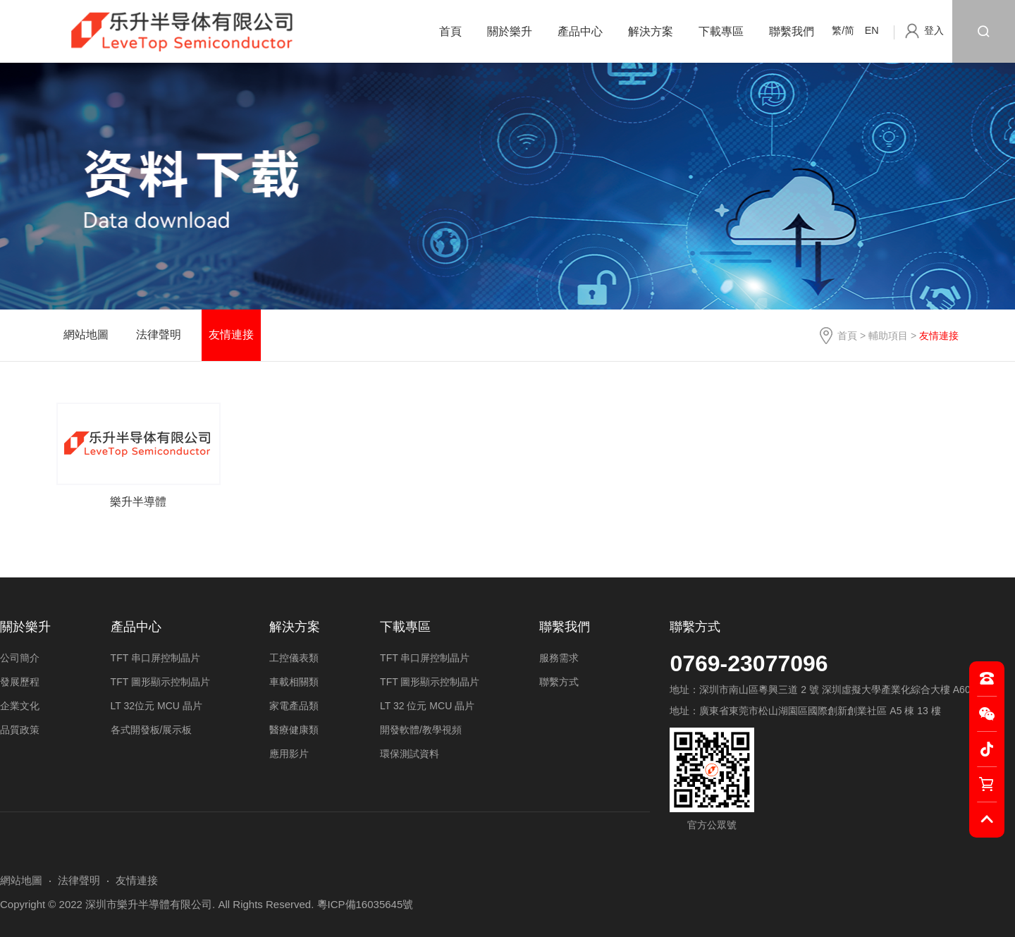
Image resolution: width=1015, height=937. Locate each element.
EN (872, 30)
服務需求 (559, 657)
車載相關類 (294, 681)
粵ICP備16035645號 (365, 904)
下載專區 (721, 31)
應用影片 (289, 753)
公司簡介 (19, 657)
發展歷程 (19, 681)
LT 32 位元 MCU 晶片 (427, 705)
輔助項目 (888, 335)
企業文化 (19, 705)
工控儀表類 (294, 657)
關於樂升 (509, 31)
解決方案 (650, 31)
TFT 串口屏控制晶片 (155, 657)
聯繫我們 (791, 31)
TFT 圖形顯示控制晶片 (160, 681)
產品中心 (580, 31)
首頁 (450, 31)
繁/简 (843, 30)
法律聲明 (158, 335)
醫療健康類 (294, 729)
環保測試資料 (409, 753)
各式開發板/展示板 (151, 729)
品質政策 (19, 729)
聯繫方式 (695, 627)
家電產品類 (294, 705)
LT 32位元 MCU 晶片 (156, 705)
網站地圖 (86, 335)
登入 (934, 30)
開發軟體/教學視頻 (421, 729)
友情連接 (231, 335)
